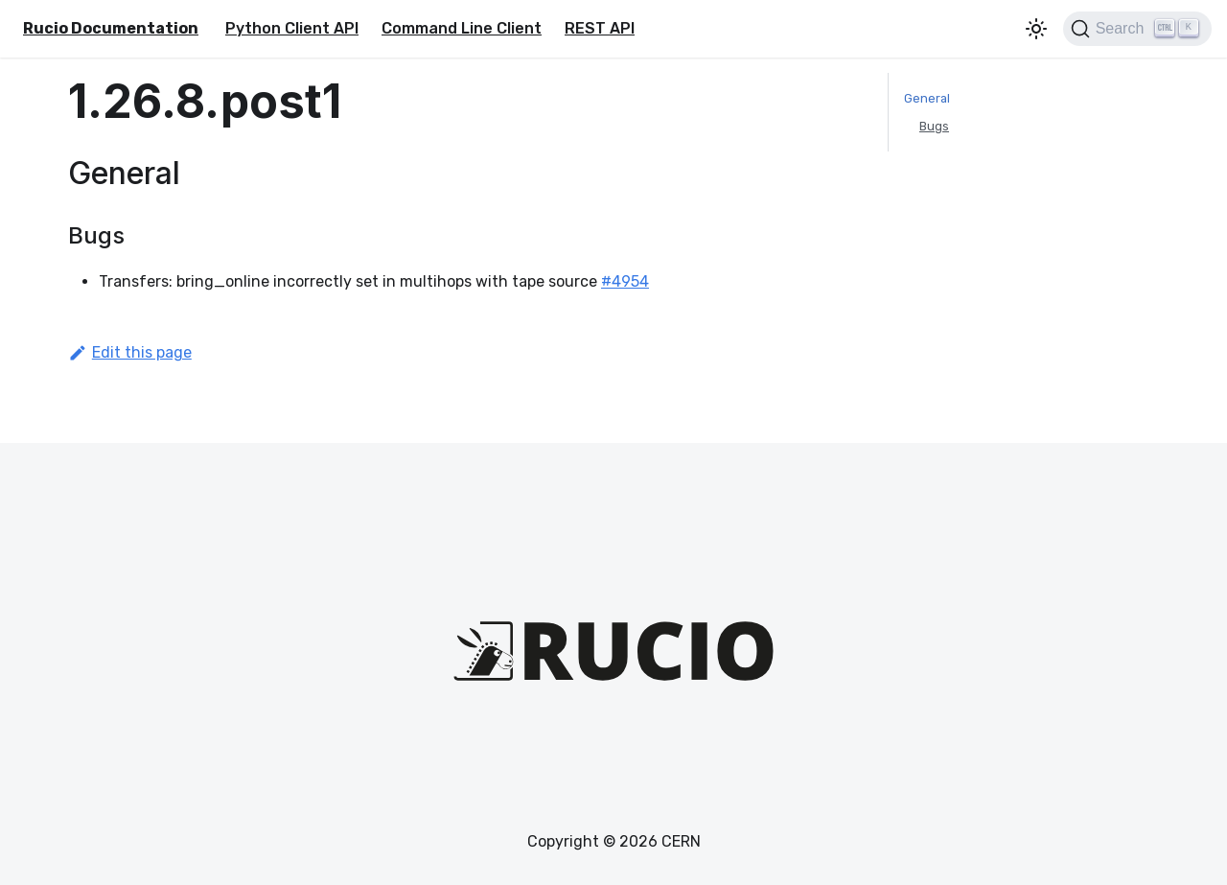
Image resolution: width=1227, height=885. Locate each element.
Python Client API (292, 28)
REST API (600, 28)
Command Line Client (462, 28)
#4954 (625, 281)
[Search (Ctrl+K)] (1137, 29)
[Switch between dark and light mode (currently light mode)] (1036, 28)
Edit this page (130, 352)
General (927, 98)
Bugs (934, 126)
